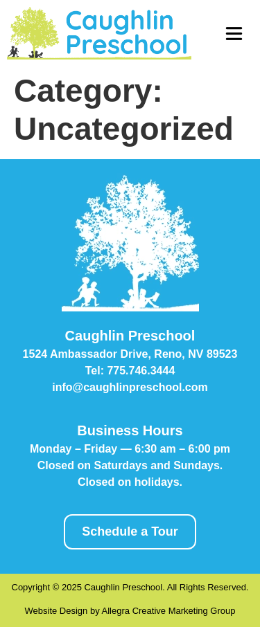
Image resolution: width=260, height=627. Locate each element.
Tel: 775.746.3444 (130, 370)
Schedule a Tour (130, 531)
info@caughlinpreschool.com (130, 387)
